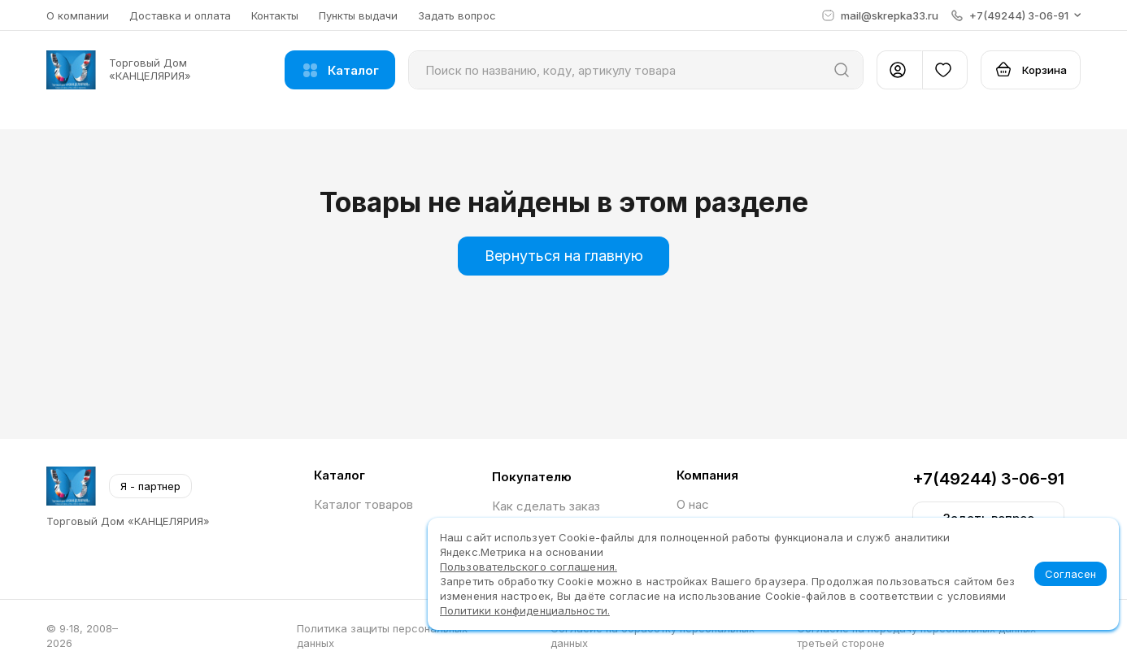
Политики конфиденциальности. (525, 610)
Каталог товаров (363, 504)
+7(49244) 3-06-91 (988, 478)
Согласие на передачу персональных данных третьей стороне (916, 635)
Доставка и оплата (180, 15)
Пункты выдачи (358, 15)
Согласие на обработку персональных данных (652, 635)
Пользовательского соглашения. (528, 566)
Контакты (274, 15)
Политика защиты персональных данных (382, 635)
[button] (1016, 15)
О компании (77, 15)
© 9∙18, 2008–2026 (82, 635)
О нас (693, 504)
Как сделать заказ (546, 506)
